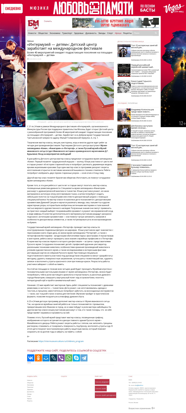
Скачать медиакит (102, 382)
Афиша (118, 33)
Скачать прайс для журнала (105, 395)
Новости (32, 33)
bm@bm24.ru (139, 385)
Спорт (110, 33)
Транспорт (67, 33)
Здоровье (78, 33)
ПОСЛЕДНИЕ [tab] (122, 103)
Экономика (55, 33)
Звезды (101, 33)
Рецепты (127, 33)
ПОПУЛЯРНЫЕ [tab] (132, 103)
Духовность (91, 33)
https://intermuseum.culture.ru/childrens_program (61, 341)
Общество (43, 33)
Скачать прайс (100, 388)
